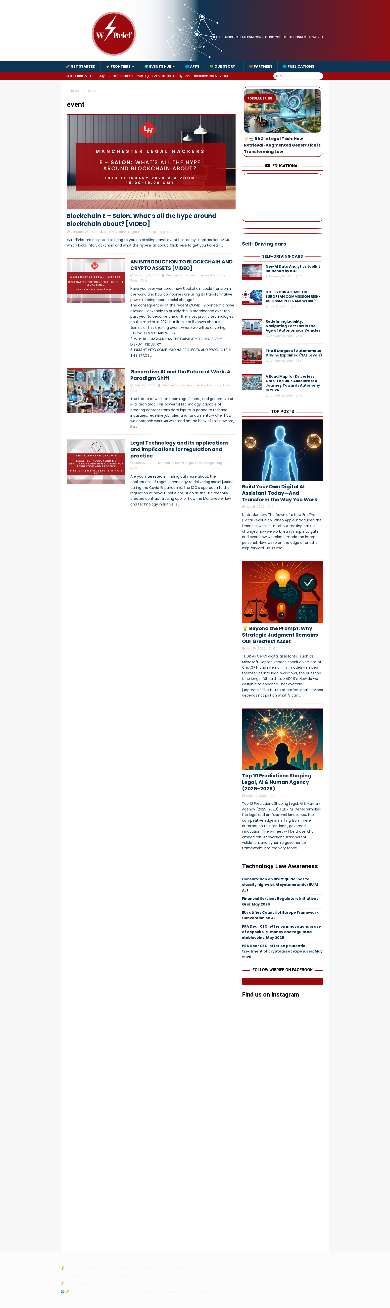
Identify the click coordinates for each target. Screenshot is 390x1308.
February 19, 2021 (280, 276)
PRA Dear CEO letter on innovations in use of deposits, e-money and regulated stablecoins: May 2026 (281, 932)
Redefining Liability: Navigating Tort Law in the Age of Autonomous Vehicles (293, 326)
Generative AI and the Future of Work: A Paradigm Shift (180, 375)
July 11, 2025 (255, 506)
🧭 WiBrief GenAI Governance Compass (93, 1283)
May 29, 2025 (256, 795)
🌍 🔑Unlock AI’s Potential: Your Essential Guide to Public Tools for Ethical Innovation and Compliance (141, 1291)
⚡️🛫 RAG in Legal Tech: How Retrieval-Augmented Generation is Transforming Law (282, 145)
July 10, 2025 (255, 648)
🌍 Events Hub (157, 66)
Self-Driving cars (282, 256)
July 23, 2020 (144, 385)
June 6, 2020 (144, 462)
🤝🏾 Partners (260, 66)
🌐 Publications (298, 66)
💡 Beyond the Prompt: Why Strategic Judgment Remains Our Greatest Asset (280, 635)
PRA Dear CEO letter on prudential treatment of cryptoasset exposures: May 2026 (282, 951)
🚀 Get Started (81, 66)
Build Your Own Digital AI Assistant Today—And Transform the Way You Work (279, 493)
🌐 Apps (192, 66)
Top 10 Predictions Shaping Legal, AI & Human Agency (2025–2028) (276, 782)
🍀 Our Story (222, 66)
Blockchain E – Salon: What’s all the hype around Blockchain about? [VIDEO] (141, 220)
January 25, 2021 (84, 231)
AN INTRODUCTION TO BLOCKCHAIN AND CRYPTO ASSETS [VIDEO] (181, 265)
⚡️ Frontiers (118, 66)
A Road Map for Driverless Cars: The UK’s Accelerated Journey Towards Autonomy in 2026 (293, 383)
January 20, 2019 (281, 336)
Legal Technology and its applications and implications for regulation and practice (179, 449)
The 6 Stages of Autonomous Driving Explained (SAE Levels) (294, 353)
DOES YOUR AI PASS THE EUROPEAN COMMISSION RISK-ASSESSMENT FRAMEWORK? (293, 296)
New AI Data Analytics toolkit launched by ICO (293, 268)
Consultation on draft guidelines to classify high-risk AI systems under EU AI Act (280, 885)
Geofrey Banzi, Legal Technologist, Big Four (138, 231)
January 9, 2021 (146, 275)
